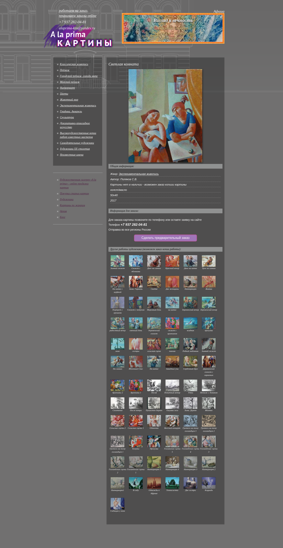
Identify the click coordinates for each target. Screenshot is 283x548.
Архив (63, 211)
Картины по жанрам (72, 205)
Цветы (64, 93)
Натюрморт (67, 87)
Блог (62, 217)
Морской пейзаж (70, 81)
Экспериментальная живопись (78, 105)
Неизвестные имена (71, 154)
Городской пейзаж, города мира (78, 76)
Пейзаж (65, 70)
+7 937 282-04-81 (134, 224)
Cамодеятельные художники (77, 142)
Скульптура (67, 117)
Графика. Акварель (71, 111)
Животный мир (69, 99)
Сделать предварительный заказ (165, 237)
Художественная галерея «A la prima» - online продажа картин (78, 183)
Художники (67, 199)
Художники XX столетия (75, 148)
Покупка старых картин (74, 193)
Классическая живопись (74, 64)
